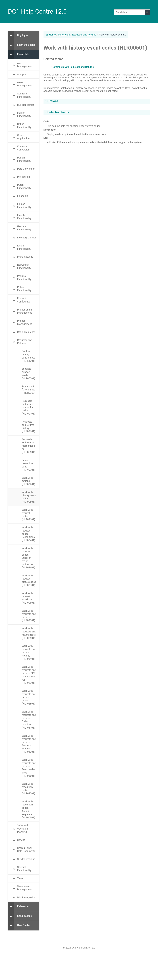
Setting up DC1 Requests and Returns (73, 66)
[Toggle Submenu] (11, 35)
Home (51, 34)
